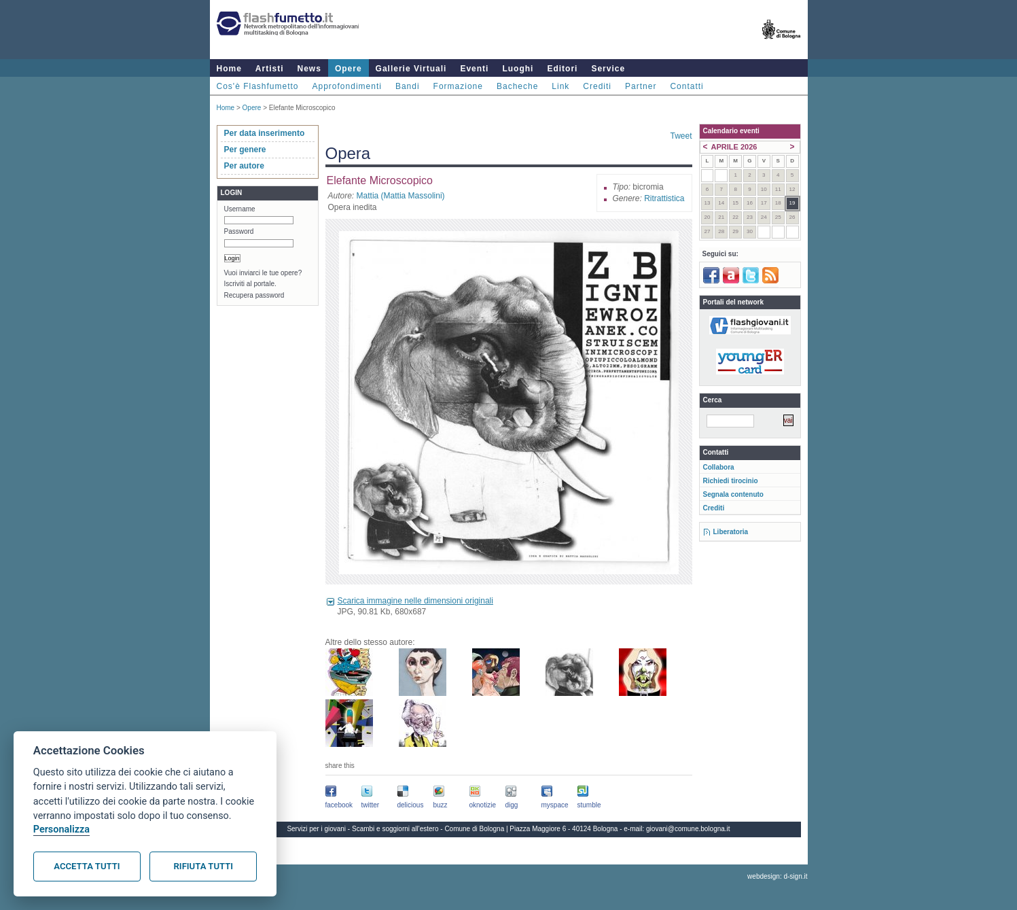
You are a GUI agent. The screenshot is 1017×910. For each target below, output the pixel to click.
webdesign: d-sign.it (777, 876)
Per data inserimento (264, 133)
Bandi (407, 86)
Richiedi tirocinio (730, 481)
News (309, 68)
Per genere (245, 149)
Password (239, 231)
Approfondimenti (347, 86)
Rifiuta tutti (203, 866)
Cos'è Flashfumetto (258, 86)
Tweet (681, 136)
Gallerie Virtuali (411, 68)
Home (229, 68)
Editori (562, 68)
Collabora (718, 467)
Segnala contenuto (733, 494)
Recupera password (254, 295)
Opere (348, 68)
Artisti (269, 68)
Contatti (686, 86)
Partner (640, 86)
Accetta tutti (87, 866)
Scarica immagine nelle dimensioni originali (415, 601)
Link (560, 86)
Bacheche (517, 86)
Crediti (597, 86)
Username (239, 209)
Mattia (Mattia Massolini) (401, 195)
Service (608, 68)
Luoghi (517, 68)
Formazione (458, 86)
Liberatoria (731, 532)
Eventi (474, 68)
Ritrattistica (664, 198)
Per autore (244, 166)
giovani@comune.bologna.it (688, 829)
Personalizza (61, 829)
